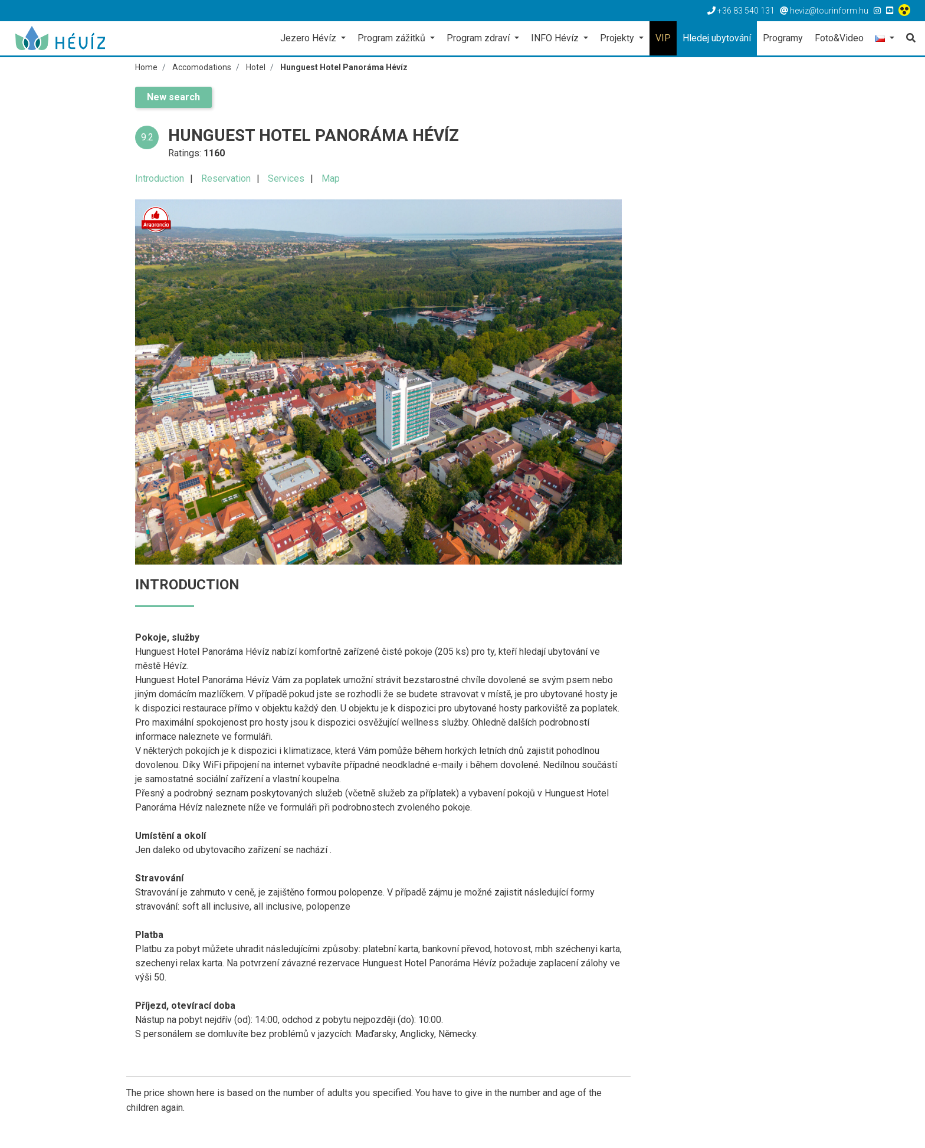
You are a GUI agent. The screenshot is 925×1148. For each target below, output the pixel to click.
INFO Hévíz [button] (556, 38)
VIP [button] (663, 38)
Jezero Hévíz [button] (309, 38)
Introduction (159, 178)
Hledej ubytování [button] (717, 38)
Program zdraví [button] (479, 38)
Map (331, 178)
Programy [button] (783, 38)
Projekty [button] (618, 38)
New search (173, 97)
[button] (885, 39)
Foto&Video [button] (839, 38)
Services (286, 178)
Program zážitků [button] (392, 38)
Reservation (226, 178)
